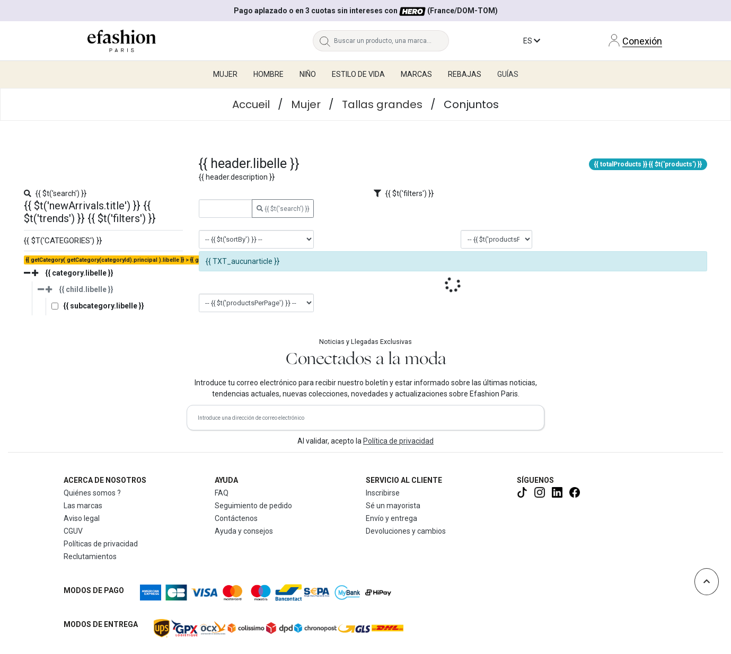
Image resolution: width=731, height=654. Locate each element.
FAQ (221, 493)
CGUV (73, 531)
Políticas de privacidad (101, 544)
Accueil (251, 104)
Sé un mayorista (393, 505)
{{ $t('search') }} (283, 209)
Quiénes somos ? (92, 493)
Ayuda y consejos (244, 531)
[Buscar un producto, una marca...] (391, 40)
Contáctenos (236, 518)
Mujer (306, 104)
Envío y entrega (391, 518)
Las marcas (83, 505)
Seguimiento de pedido (253, 505)
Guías (507, 74)
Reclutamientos (90, 556)
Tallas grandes (382, 104)
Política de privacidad (398, 441)
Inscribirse (383, 493)
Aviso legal (82, 518)
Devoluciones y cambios (406, 531)
